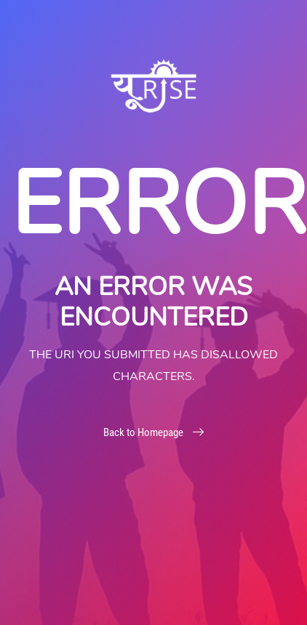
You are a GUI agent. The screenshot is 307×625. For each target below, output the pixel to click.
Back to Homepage (153, 432)
